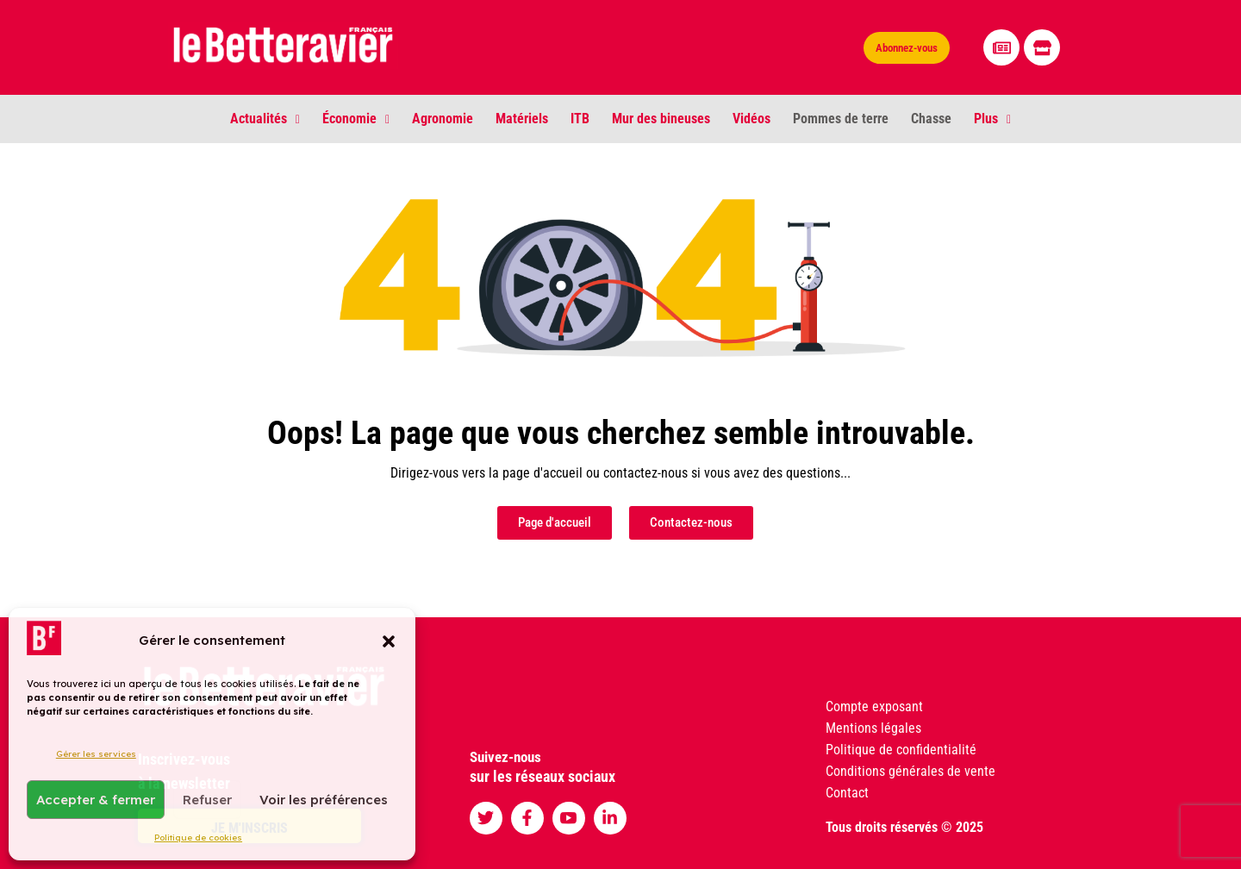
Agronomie (442, 118)
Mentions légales (873, 728)
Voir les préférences (323, 799)
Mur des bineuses (661, 118)
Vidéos (751, 118)
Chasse (931, 118)
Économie (356, 118)
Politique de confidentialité (901, 749)
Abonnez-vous (907, 47)
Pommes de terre (841, 118)
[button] (388, 640)
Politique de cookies (198, 837)
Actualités (265, 118)
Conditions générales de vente (910, 771)
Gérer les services (96, 754)
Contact (847, 793)
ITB (580, 118)
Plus (992, 118)
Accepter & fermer (95, 799)
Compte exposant (874, 706)
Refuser (207, 799)
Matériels (522, 118)
